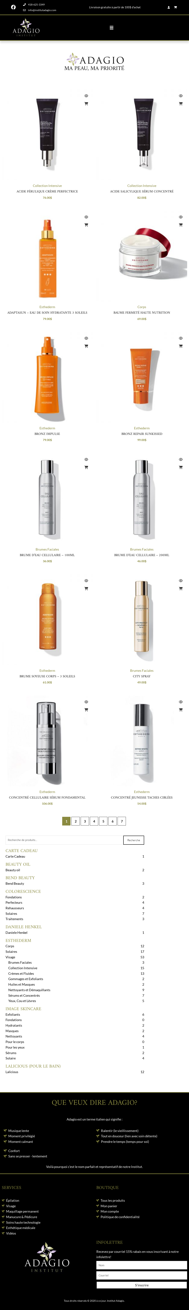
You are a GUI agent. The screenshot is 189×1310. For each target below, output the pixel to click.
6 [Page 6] (113, 821)
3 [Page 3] (85, 821)
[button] (111, 27)
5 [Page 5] (103, 821)
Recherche (133, 840)
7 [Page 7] (122, 821)
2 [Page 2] (76, 821)
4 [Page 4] (94, 821)
